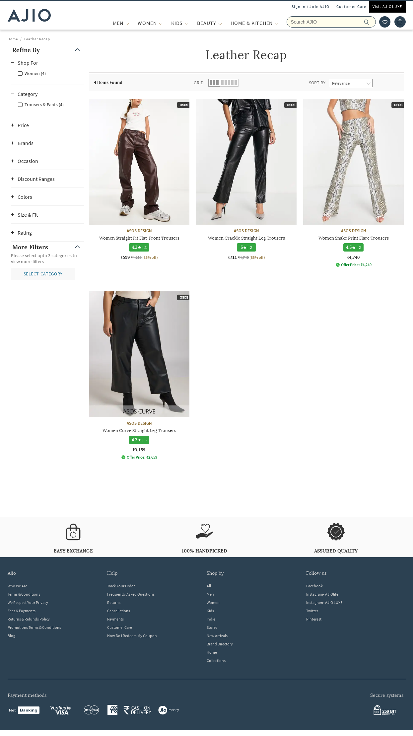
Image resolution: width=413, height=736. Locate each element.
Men (210, 594)
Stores (212, 627)
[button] (47, 50)
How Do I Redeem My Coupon (132, 635)
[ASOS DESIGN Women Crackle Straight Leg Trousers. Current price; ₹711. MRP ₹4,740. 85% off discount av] (246, 179)
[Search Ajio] (331, 22)
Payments (115, 619)
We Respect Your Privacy (28, 602)
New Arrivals (217, 635)
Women (213, 602)
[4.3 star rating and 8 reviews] (139, 247)
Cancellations (118, 610)
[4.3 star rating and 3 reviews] (139, 440)
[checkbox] (47, 73)
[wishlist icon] (384, 22)
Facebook (314, 585)
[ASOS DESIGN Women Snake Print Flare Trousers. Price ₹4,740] (353, 183)
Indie (211, 619)
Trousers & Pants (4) (44, 105)
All (209, 585)
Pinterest (313, 619)
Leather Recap (37, 39)
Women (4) (35, 73)
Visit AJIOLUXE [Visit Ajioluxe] (387, 6)
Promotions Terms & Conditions (34, 627)
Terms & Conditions (24, 594)
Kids (210, 610)
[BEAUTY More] (220, 23)
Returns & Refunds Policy (29, 619)
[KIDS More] (186, 23)
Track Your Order (121, 585)
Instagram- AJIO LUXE (324, 602)
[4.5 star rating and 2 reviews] (353, 247)
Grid (199, 83)
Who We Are (17, 585)
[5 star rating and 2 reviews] (246, 247)
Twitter (312, 610)
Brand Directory (220, 643)
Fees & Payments (21, 610)
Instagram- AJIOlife (322, 594)
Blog (11, 635)
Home (13, 39)
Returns (113, 602)
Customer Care (351, 6)
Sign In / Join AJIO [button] (310, 6)
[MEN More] (127, 23)
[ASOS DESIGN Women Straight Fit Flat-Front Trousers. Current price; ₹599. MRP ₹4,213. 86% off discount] (139, 179)
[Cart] (400, 22)
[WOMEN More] (161, 23)
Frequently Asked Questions (131, 594)
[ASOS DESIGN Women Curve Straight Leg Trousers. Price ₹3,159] (139, 375)
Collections (216, 660)
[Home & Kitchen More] (276, 23)
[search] (370, 22)
